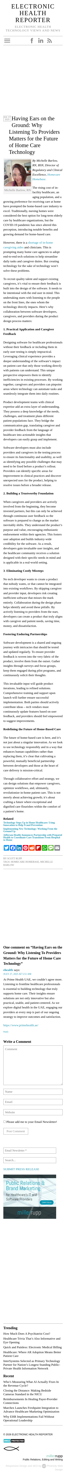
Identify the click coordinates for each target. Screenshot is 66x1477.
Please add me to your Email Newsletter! (30, 1122)
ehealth (8, 970)
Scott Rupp (14, 858)
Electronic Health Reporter (33, 13)
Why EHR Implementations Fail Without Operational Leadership (28, 1418)
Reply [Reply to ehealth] (5, 1031)
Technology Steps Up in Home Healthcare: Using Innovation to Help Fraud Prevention (29, 823)
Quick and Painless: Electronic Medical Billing (32, 1347)
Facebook (32, 41)
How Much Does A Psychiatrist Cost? (26, 1333)
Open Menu (7, 41)
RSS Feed (49, 41)
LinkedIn (41, 41)
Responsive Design (16, 1465)
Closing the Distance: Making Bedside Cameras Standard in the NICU (27, 1392)
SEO (35, 1465)
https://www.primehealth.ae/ (20, 1025)
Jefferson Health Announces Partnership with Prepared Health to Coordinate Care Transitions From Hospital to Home (32, 837)
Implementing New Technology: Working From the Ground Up (30, 830)
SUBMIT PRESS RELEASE (21, 1169)
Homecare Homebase (25, 861)
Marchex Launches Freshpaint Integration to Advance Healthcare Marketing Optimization (31, 1409)
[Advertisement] (33, 82)
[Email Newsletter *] (29, 1151)
